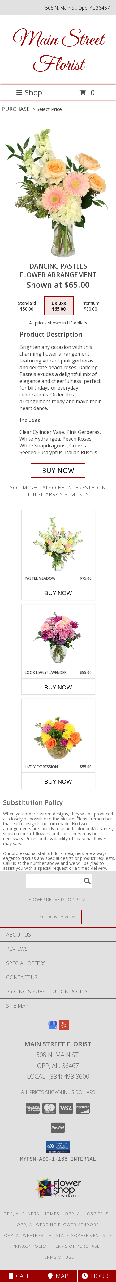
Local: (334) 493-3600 (58, 1076)
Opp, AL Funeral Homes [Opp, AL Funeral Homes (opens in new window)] (31, 1213)
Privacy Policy (30, 1246)
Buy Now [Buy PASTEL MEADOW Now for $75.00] (58, 593)
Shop (29, 92)
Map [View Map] (58, 1276)
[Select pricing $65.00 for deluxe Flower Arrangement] (59, 306)
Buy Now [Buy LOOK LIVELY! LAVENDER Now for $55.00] (58, 687)
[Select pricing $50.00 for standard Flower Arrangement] (27, 306)
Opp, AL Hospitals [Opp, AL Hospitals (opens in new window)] (87, 1213)
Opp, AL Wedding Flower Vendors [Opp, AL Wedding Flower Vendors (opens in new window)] (58, 1224)
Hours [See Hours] (97, 1276)
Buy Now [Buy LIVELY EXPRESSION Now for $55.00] (58, 781)
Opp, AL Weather (24, 1235)
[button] (58, 1147)
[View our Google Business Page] (53, 1027)
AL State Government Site (80, 1235)
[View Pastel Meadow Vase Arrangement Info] (58, 543)
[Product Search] (59, 881)
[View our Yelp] (64, 1027)
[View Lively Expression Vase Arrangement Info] (58, 731)
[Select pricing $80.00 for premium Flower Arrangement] (90, 306)
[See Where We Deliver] (58, 917)
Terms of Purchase (76, 1246)
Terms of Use (58, 1257)
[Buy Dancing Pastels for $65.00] (58, 470)
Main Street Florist (58, 53)
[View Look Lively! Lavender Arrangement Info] (58, 637)
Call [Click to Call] (19, 1276)
